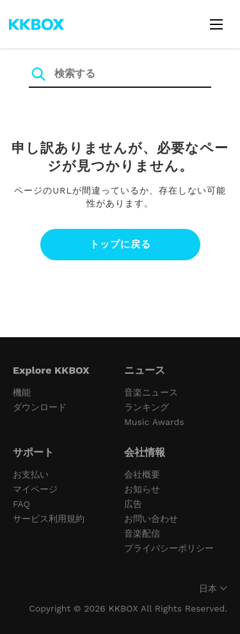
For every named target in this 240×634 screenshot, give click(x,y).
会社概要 (142, 474)
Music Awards (154, 422)
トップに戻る (120, 244)
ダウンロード (40, 407)
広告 (133, 504)
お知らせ (142, 489)
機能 (22, 392)
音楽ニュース (151, 392)
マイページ (35, 489)
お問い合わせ (151, 518)
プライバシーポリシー (169, 548)
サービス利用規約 (48, 518)
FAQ (21, 504)
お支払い (31, 474)
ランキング (146, 407)
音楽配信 (142, 533)
